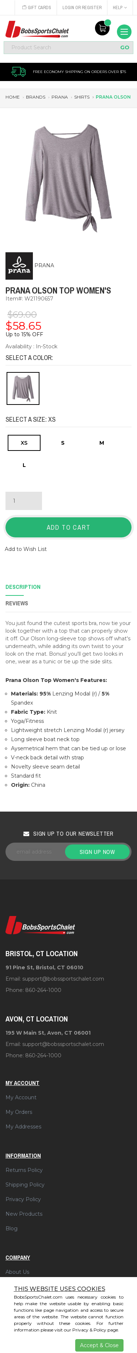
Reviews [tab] (16, 603)
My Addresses (23, 1126)
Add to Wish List (26, 549)
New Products (23, 1214)
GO (124, 47)
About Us (17, 1272)
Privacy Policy (23, 1199)
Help (120, 8)
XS (24, 443)
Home (12, 97)
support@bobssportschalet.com (63, 979)
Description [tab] (23, 587)
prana (60, 97)
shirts (82, 97)
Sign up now (97, 852)
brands (35, 97)
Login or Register (82, 8)
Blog (11, 1228)
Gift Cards (36, 8)
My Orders (18, 1112)
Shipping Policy (25, 1184)
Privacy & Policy (89, 1330)
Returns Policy (24, 1170)
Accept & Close (99, 1345)
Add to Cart (69, 527)
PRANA (44, 265)
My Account (21, 1097)
